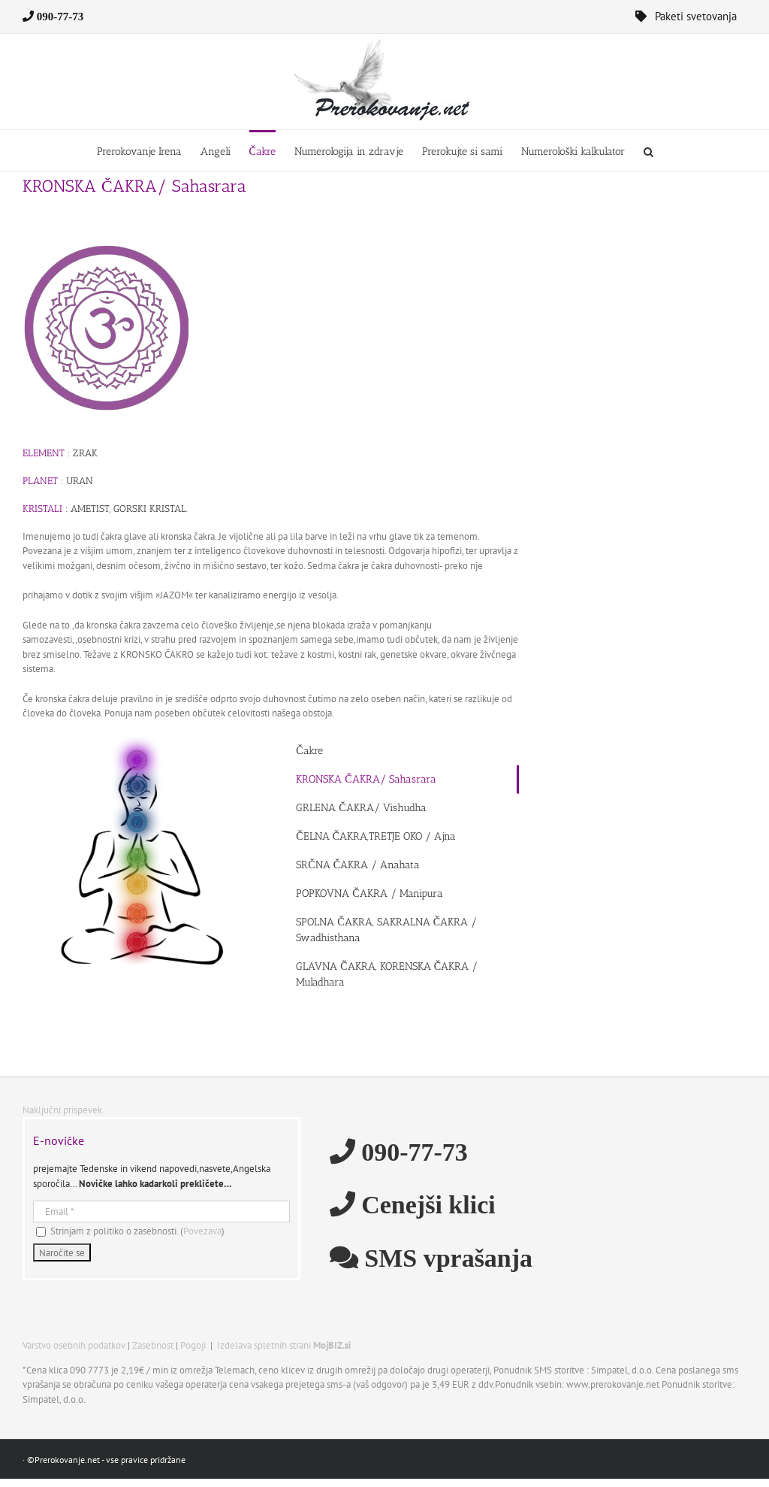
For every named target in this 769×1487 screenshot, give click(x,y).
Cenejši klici (425, 1203)
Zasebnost (152, 1345)
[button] (648, 150)
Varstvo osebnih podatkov (74, 1345)
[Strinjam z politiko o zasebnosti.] (41, 1232)
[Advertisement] (674, 507)
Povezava (202, 1231)
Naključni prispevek (62, 1110)
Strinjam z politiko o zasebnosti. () (130, 1231)
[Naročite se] (62, 1252)
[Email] (161, 1211)
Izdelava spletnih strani (284, 1345)
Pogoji (193, 1345)
